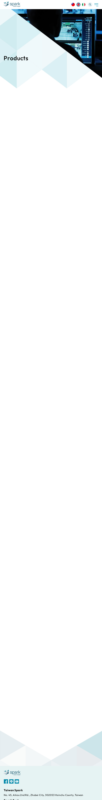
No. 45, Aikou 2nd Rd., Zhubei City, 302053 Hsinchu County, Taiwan (43, 795)
